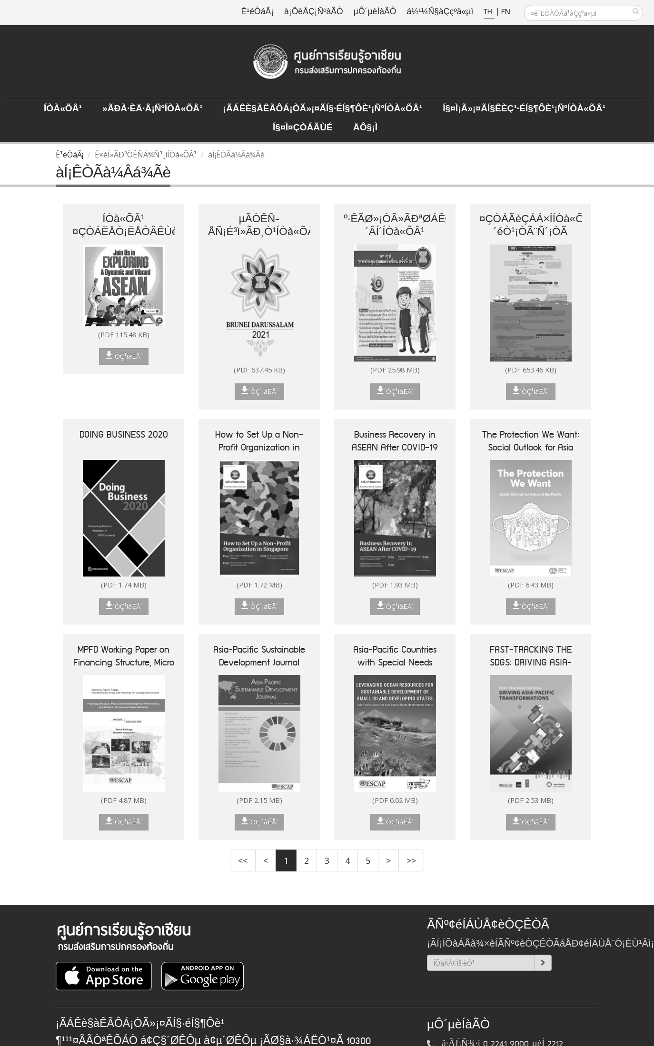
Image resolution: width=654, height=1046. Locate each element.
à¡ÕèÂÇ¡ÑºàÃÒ (313, 12)
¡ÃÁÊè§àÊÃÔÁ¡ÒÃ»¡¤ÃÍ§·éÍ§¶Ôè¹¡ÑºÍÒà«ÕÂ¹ (323, 109)
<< (243, 860)
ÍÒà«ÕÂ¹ (63, 109)
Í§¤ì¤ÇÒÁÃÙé (303, 128)
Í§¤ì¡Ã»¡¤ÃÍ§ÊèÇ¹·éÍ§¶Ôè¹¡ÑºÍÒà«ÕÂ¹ (524, 109)
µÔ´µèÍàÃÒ (375, 12)
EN (505, 12)
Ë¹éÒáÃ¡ (257, 12)
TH (489, 12)
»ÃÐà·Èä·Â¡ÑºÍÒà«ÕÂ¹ (152, 109)
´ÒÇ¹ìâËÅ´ (123, 356)
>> (411, 860)
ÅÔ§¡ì (365, 128)
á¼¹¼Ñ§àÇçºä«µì (439, 12)
